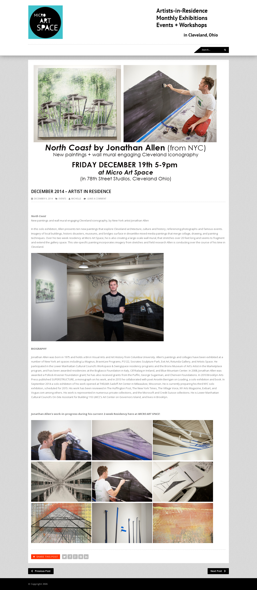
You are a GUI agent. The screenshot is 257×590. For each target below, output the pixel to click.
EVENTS (62, 198)
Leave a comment (96, 198)
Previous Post (41, 571)
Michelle (76, 198)
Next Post (218, 571)
